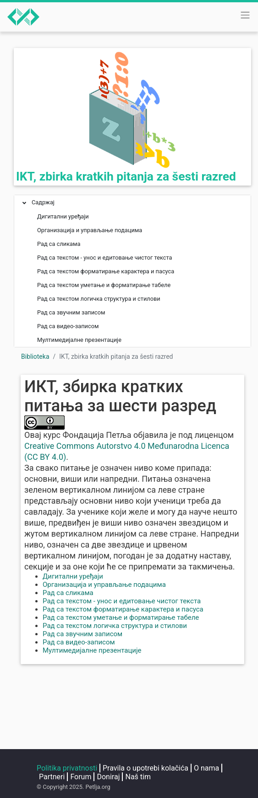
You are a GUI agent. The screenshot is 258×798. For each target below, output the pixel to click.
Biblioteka (35, 356)
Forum (80, 776)
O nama (206, 768)
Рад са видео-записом (79, 642)
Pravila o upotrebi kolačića (145, 768)
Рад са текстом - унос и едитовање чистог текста (122, 601)
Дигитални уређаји (73, 576)
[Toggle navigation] (245, 15)
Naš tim (138, 776)
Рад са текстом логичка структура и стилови (115, 626)
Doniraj (108, 776)
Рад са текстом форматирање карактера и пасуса (123, 609)
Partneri (52, 776)
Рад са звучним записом (82, 634)
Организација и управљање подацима (104, 584)
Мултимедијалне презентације (92, 650)
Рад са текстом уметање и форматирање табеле (121, 617)
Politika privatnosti (67, 768)
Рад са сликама (68, 593)
